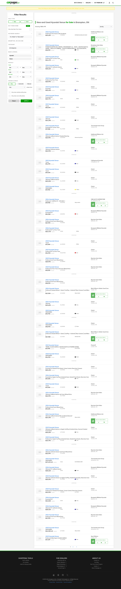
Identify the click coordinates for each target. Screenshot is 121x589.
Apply (26, 101)
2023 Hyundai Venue (52, 78)
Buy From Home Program (96, 564)
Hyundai (20, 56)
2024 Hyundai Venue (52, 126)
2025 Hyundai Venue (52, 117)
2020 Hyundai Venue (52, 45)
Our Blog (96, 562)
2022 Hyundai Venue (52, 169)
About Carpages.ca (96, 568)
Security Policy (59, 582)
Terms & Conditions (68, 582)
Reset (14, 101)
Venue (20, 59)
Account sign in (61, 568)
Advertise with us (61, 560)
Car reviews (26, 562)
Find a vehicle (25, 560)
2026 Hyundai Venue (52, 32)
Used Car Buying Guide (25, 564)
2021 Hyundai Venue (52, 104)
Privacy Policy (52, 582)
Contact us (96, 560)
